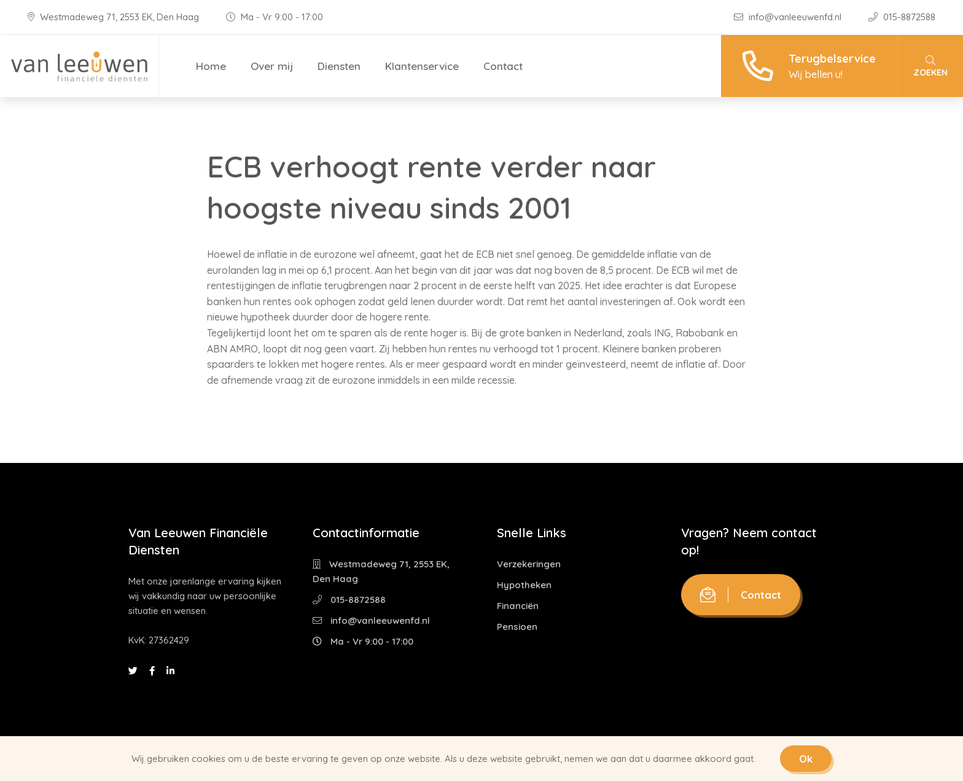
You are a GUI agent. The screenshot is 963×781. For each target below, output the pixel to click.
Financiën (518, 606)
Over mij (272, 66)
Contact (503, 66)
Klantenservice (422, 66)
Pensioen (517, 626)
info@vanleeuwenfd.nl (789, 17)
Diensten (339, 66)
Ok (806, 758)
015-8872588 (901, 17)
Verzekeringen (529, 564)
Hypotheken (524, 585)
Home (211, 66)
